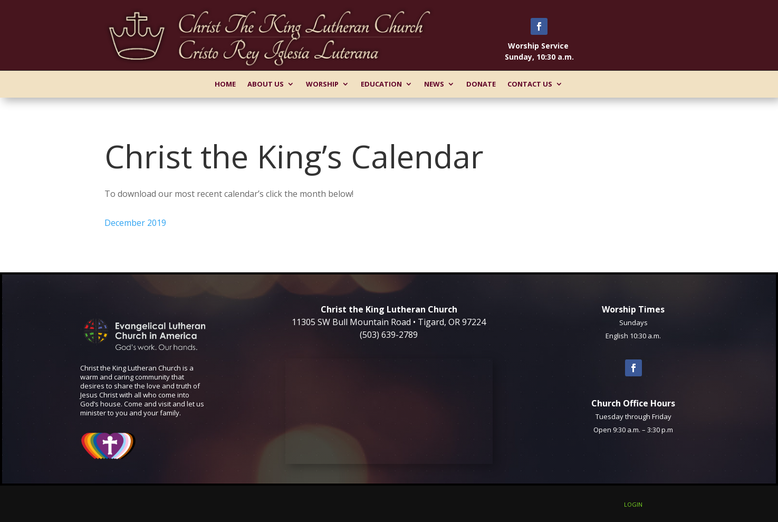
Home (225, 84)
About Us (265, 84)
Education (381, 84)
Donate (481, 84)
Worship (322, 84)
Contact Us (529, 84)
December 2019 (135, 223)
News (434, 84)
